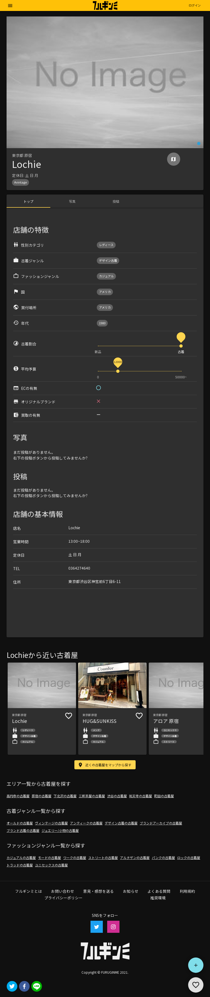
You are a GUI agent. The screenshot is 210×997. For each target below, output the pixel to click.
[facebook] (24, 987)
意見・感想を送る (98, 891)
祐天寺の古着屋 (140, 795)
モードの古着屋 (49, 857)
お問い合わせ (62, 891)
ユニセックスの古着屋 (51, 865)
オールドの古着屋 (20, 823)
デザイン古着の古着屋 (121, 823)
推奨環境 (158, 897)
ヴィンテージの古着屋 (51, 823)
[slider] (181, 346)
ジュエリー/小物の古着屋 (60, 830)
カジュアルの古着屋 (21, 857)
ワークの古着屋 (74, 857)
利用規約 (187, 891)
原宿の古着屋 (41, 795)
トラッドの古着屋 (20, 865)
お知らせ (130, 891)
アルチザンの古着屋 (135, 857)
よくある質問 (158, 891)
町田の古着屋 (164, 795)
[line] (36, 987)
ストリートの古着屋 (103, 857)
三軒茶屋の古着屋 (92, 795)
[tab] (28, 201)
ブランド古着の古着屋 (23, 830)
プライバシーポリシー (63, 897)
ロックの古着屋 (188, 857)
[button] (194, 5)
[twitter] (12, 987)
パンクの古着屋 (163, 857)
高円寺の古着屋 (18, 795)
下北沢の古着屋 (65, 795)
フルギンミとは (28, 891)
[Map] (173, 159)
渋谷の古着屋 (117, 795)
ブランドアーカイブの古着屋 (161, 823)
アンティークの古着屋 (86, 823)
